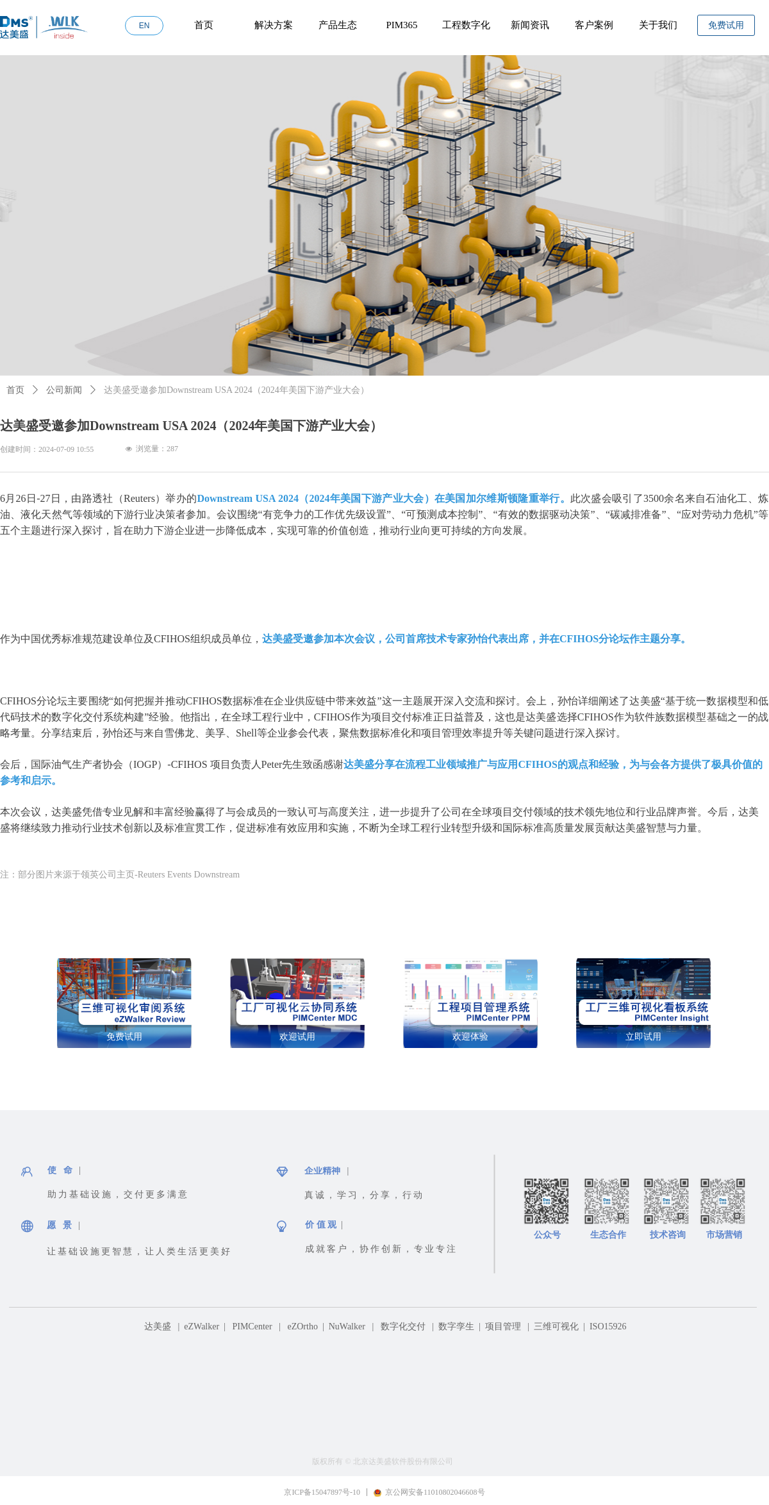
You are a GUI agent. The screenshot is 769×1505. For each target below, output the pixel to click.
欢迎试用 (297, 1037)
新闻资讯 (530, 25)
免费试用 (124, 1037)
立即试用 (643, 1037)
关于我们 (658, 25)
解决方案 (273, 25)
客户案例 (594, 25)
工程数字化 (466, 25)
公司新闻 (64, 390)
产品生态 (337, 25)
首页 (15, 390)
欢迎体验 (470, 1037)
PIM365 (401, 25)
